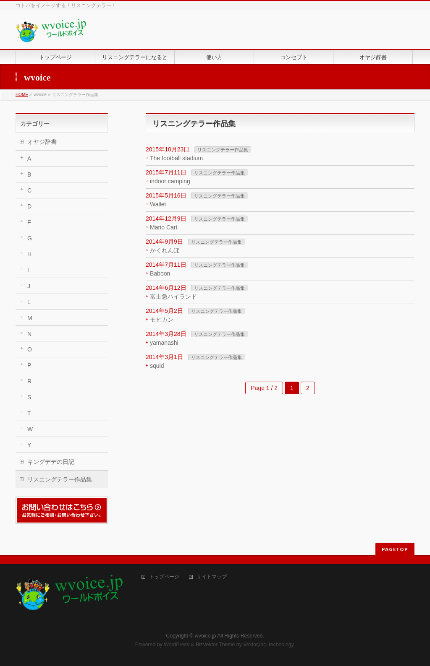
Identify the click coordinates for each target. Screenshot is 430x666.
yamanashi (164, 342)
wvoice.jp (205, 636)
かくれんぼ (164, 250)
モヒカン (161, 319)
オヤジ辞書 (42, 141)
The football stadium (176, 158)
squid (157, 365)
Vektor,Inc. (255, 645)
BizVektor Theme (215, 645)
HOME (22, 94)
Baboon (160, 273)
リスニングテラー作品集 (222, 149)
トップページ (164, 577)
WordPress (176, 645)
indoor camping (170, 181)
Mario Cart (163, 227)
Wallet (158, 204)
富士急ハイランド (173, 296)
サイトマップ (212, 577)
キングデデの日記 (50, 461)
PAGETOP (395, 549)
